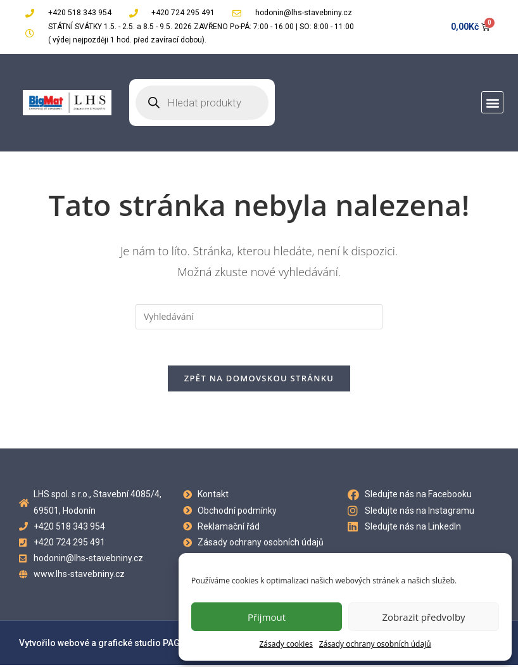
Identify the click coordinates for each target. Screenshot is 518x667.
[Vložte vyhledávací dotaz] (259, 316)
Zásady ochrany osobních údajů (375, 643)
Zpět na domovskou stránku (259, 380)
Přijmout (267, 617)
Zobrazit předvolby (423, 617)
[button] (492, 102)
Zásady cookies (285, 643)
